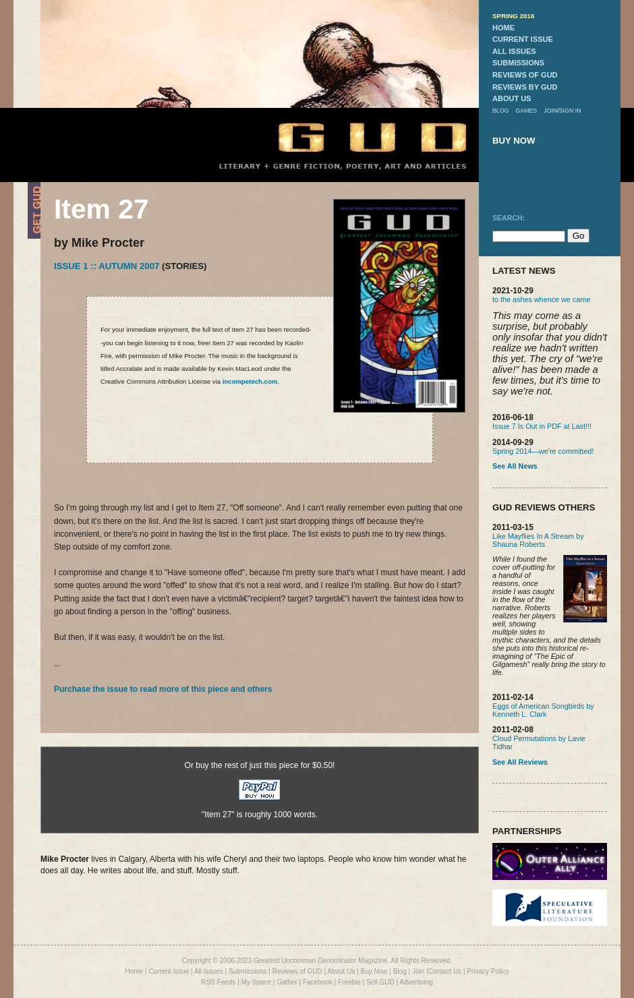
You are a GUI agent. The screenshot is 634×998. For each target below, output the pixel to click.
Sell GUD (380, 982)
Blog (400, 971)
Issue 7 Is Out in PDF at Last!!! (542, 426)
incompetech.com (250, 381)
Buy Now (374, 971)
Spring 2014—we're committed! (543, 451)
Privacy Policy (488, 971)
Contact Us (444, 971)
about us (511, 98)
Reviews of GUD (297, 971)
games (526, 110)
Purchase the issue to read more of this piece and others (163, 689)
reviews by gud (524, 87)
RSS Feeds (218, 982)
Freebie (349, 982)
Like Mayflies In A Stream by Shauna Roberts (538, 540)
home (503, 28)
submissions (518, 63)
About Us (341, 971)
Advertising (415, 982)
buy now (514, 141)
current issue (522, 39)
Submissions (248, 971)
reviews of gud (525, 75)
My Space (256, 982)
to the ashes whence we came (541, 299)
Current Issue (168, 971)
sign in (570, 110)
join (550, 110)
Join (418, 971)
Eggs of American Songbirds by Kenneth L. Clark (543, 710)
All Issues (208, 971)
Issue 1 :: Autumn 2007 (106, 266)
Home (134, 971)
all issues (514, 51)
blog (500, 110)
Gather (287, 982)
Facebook (318, 982)
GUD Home (361, 136)
